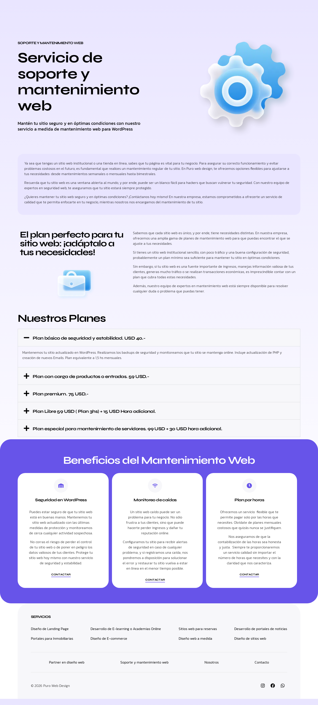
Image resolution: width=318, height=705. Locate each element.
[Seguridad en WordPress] (61, 492)
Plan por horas (249, 506)
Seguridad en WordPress (60, 506)
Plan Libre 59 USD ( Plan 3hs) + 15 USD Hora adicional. (119, 411)
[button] (159, 337)
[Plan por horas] (249, 492)
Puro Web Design (56, 691)
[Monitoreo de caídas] (155, 492)
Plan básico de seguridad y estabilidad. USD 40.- (112, 337)
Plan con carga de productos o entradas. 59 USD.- (114, 376)
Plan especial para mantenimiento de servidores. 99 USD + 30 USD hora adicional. (149, 431)
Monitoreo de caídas (155, 506)
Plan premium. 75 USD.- (72, 393)
